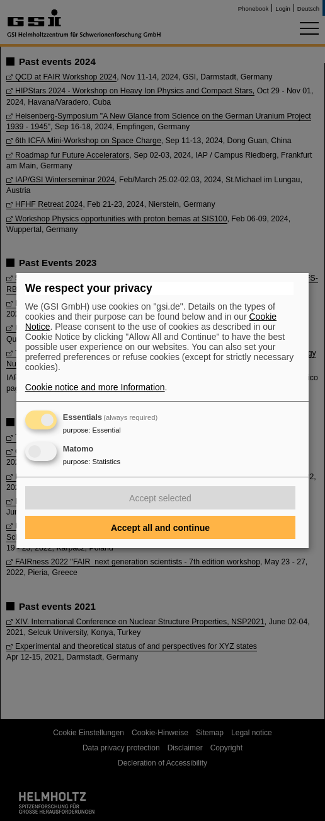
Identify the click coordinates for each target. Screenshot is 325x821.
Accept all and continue (160, 528)
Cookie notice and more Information (95, 387)
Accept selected (160, 498)
